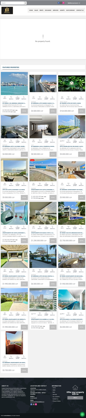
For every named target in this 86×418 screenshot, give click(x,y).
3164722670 (74, 3)
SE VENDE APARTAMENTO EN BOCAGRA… (71, 276)
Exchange (48, 10)
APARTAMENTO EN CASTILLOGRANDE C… (14, 232)
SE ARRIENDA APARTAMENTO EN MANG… (71, 189)
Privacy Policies (57, 401)
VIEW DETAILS (14, 83)
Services (55, 10)
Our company (70, 10)
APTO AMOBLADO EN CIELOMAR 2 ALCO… (72, 146)
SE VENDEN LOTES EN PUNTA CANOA (70, 103)
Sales (36, 10)
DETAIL (24, 111)
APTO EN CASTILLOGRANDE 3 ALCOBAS (13, 189)
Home (31, 10)
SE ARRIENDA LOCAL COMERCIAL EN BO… (43, 146)
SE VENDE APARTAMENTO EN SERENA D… (14, 319)
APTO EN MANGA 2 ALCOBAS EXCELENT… (71, 319)
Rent (54, 392)
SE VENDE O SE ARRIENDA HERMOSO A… (14, 103)
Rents (41, 10)
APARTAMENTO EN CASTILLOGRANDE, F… (43, 189)
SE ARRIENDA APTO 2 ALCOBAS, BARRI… (13, 146)
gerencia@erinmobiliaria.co (37, 401)
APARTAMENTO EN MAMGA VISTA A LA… (42, 232)
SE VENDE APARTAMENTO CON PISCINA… (14, 276)
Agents (62, 10)
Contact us (80, 10)
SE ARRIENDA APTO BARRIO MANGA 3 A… (43, 103)
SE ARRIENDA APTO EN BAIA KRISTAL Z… (42, 276)
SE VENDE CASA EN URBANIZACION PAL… (71, 232)
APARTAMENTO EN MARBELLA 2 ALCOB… (42, 319)
